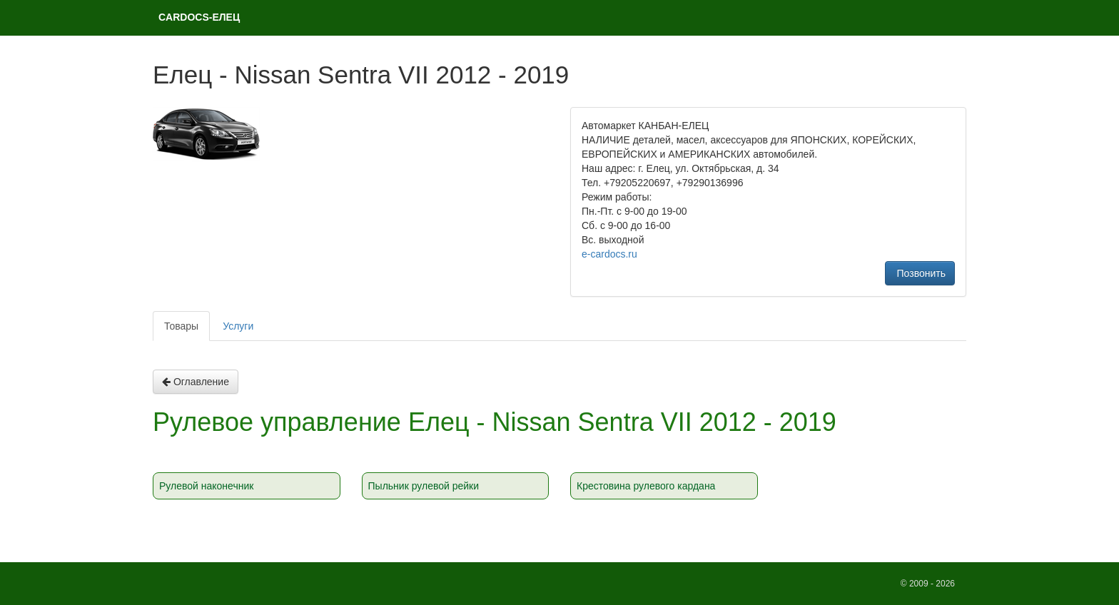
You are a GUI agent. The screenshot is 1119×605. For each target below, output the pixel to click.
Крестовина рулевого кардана (646, 486)
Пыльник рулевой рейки (424, 486)
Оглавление (195, 381)
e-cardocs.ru (609, 254)
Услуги (238, 326)
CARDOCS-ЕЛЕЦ (199, 17)
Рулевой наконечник (206, 486)
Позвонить (920, 273)
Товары (181, 326)
